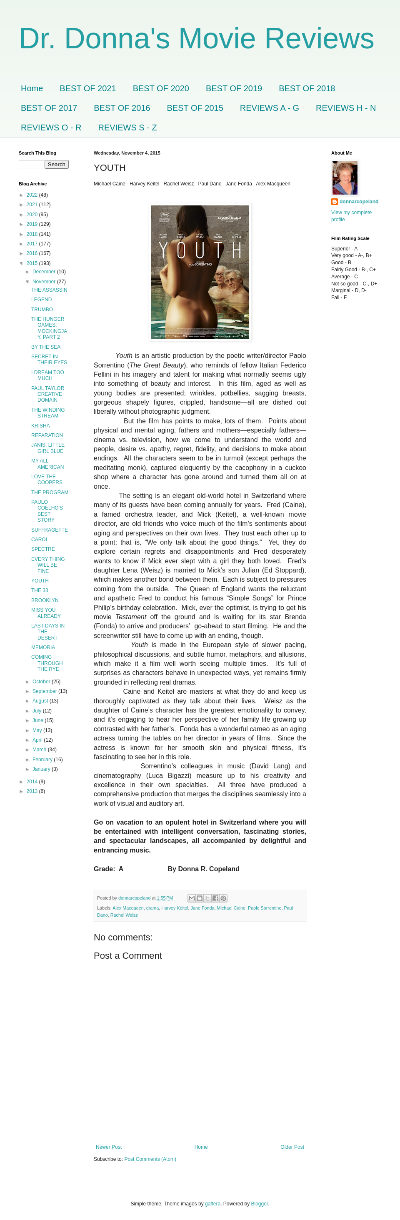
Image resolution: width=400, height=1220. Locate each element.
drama (152, 907)
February (43, 759)
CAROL (39, 539)
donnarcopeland (359, 202)
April (38, 740)
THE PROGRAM (49, 492)
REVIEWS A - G (269, 107)
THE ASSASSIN (49, 290)
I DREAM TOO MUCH (47, 375)
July (37, 711)
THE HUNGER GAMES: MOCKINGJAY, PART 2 (49, 328)
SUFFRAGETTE (49, 530)
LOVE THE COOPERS (46, 479)
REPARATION (47, 435)
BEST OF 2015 (195, 107)
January (42, 769)
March (40, 749)
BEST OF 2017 (49, 107)
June (38, 720)
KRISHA (40, 426)
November (44, 282)
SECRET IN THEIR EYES (49, 359)
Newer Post (109, 1147)
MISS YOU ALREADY (46, 613)
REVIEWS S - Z (127, 127)
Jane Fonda (203, 907)
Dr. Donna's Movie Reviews (197, 38)
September (45, 691)
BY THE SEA (45, 347)
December (44, 272)
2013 (33, 791)
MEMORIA (43, 647)
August (41, 701)
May (37, 730)
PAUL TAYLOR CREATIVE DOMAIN (47, 394)
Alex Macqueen (127, 907)
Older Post (292, 1147)
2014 (33, 782)
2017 (33, 244)
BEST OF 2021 (88, 88)
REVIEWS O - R (51, 127)
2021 (33, 205)
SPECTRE (43, 549)
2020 (33, 215)
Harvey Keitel (174, 907)
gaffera (212, 1204)
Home (32, 88)
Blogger (259, 1204)
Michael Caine (231, 907)
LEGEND (41, 299)
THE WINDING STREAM (48, 413)
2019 (33, 224)
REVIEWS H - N (346, 107)
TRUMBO (42, 309)
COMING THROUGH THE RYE (47, 663)
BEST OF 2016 (122, 107)
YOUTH (40, 581)
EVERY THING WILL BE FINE (48, 565)
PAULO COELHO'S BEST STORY (47, 511)
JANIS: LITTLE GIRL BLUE (48, 448)
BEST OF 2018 (307, 88)
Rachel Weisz (124, 915)
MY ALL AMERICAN (47, 464)
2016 (33, 253)
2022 (33, 195)
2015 (33, 263)
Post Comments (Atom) (150, 1159)
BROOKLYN (45, 600)
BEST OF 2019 (234, 88)
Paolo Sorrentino (264, 907)
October (42, 682)
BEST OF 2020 (161, 88)
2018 (33, 234)
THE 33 (39, 590)
